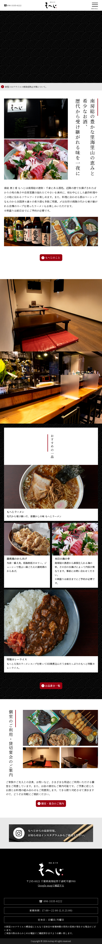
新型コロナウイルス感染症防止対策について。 (26, 86)
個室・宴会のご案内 (52, 803)
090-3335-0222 (14, 5)
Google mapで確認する (51, 885)
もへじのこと (52, 257)
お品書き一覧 (52, 685)
